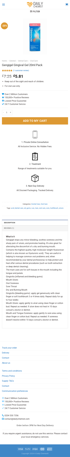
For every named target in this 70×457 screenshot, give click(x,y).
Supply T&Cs (8, 381)
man (36, 208)
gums (29, 208)
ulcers (61, 208)
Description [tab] (9, 223)
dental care (19, 208)
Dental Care (23, 61)
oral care (42, 208)
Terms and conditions (12, 371)
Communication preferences (15, 391)
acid (12, 208)
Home (4, 61)
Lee (32, 208)
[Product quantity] (7, 112)
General (12, 61)
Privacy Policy (8, 376)
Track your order (9, 348)
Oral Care (34, 61)
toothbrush (54, 208)
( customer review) (21, 71)
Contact (5, 358)
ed (25, 208)
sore (47, 208)
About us (6, 363)
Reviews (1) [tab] (9, 228)
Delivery (5, 353)
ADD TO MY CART (35, 120)
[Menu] (3, 4)
